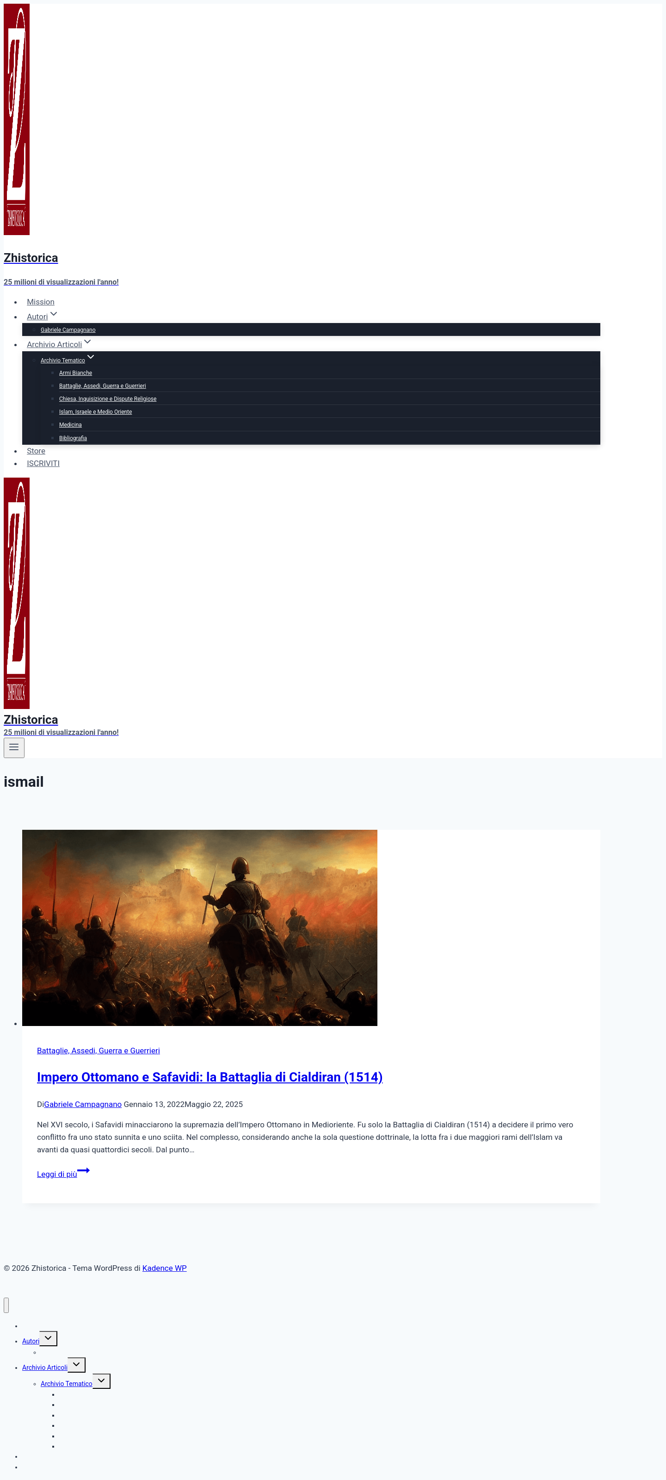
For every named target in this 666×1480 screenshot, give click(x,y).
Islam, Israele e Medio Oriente (95, 412)
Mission (41, 301)
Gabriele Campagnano (68, 330)
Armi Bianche (75, 373)
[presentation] (311, 930)
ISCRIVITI (43, 463)
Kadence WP (164, 1268)
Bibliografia (73, 438)
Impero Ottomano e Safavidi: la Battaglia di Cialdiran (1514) (210, 1077)
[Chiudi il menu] (6, 1305)
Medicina (70, 425)
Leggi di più (63, 1174)
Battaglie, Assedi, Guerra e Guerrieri (102, 386)
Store (36, 450)
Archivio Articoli (45, 1367)
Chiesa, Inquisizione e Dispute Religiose (107, 399)
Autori (30, 1341)
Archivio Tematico (66, 1383)
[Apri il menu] (14, 748)
